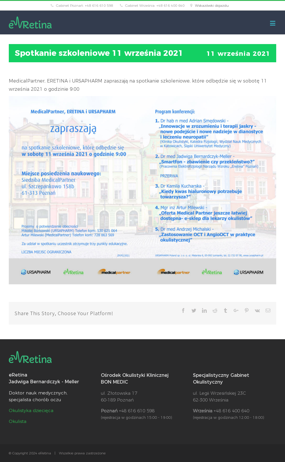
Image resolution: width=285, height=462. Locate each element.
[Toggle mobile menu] (273, 23)
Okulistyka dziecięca (31, 410)
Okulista (17, 421)
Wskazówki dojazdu (212, 5)
